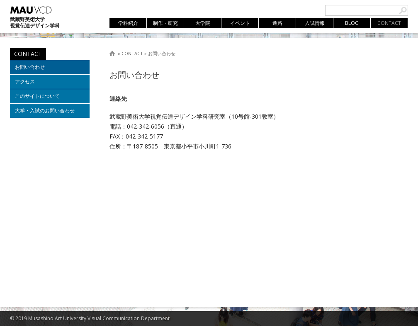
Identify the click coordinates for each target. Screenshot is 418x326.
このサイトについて (37, 96)
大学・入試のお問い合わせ (45, 110)
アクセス (25, 81)
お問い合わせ (161, 53)
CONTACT (132, 53)
